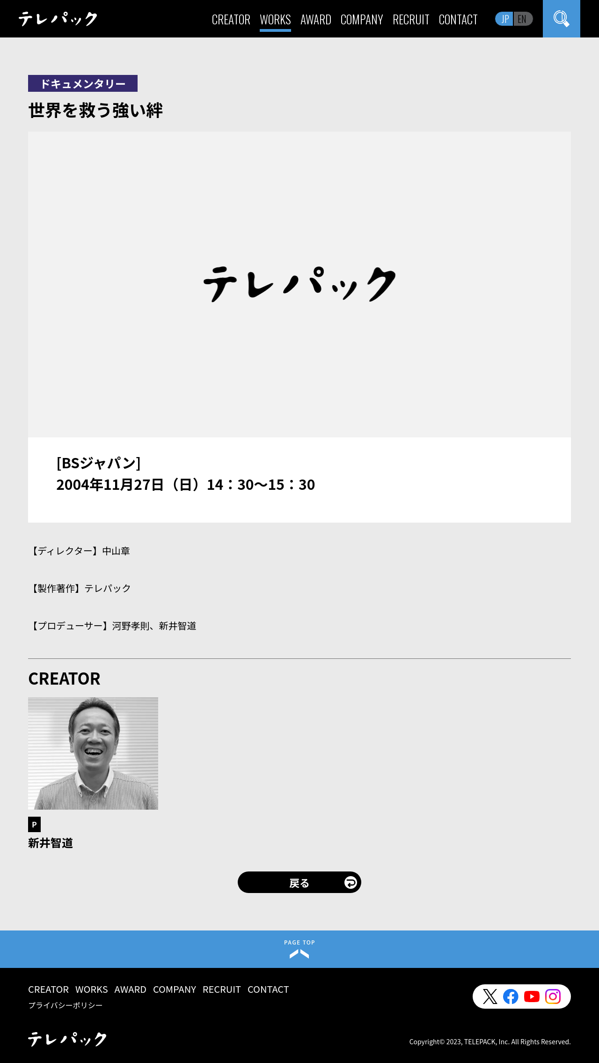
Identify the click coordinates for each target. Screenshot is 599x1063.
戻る (299, 882)
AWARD (315, 19)
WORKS (275, 19)
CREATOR (231, 19)
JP (505, 19)
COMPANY (362, 19)
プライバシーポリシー (65, 1005)
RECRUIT (411, 19)
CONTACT (458, 19)
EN (522, 19)
